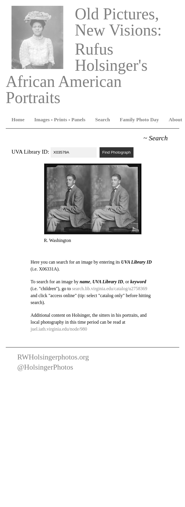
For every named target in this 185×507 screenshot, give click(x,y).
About (175, 119)
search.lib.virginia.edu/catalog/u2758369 (109, 288)
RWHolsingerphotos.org (53, 357)
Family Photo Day (139, 119)
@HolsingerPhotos (45, 367)
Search (102, 119)
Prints (60, 119)
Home (18, 119)
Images (42, 119)
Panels (78, 119)
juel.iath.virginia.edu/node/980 (58, 329)
